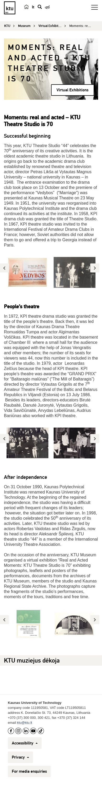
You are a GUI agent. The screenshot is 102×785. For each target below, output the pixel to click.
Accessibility (25, 743)
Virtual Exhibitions (72, 90)
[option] (27, 272)
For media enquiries (29, 771)
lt (33, 7)
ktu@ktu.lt (24, 723)
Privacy (20, 757)
